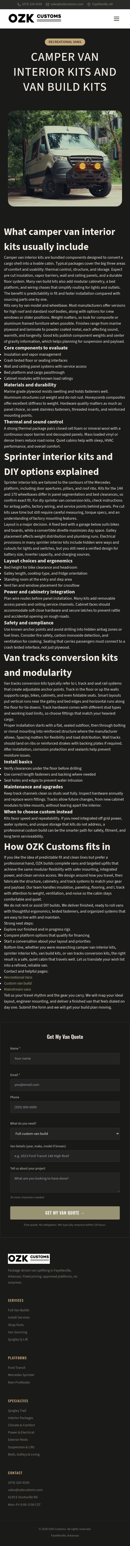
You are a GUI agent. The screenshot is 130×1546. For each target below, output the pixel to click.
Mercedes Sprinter (21, 1375)
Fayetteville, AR (100, 4)
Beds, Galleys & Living (24, 1454)
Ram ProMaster (19, 1382)
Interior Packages (20, 1418)
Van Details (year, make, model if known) (38, 1146)
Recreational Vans (18, 977)
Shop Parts (16, 1325)
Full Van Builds (18, 1310)
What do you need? (23, 1123)
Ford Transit (16, 1367)
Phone (14, 1097)
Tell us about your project (27, 1168)
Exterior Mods (18, 1439)
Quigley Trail (17, 1410)
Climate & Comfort (21, 1425)
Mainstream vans (17, 989)
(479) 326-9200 (29, 4)
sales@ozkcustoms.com (64, 4)
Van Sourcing (17, 1332)
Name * (15, 1048)
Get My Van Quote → (65, 1213)
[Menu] (116, 18)
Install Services (19, 1317)
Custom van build (18, 983)
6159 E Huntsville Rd (23, 1497)
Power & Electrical (21, 1432)
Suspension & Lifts (21, 1447)
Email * (15, 1075)
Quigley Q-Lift (18, 1339)
